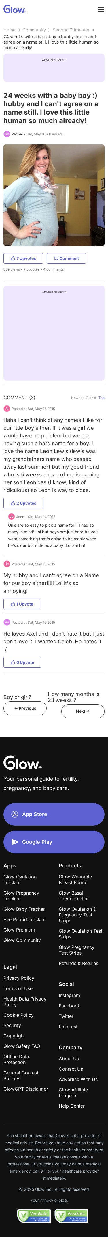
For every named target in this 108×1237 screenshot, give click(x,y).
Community (34, 30)
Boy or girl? (17, 697)
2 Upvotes (23, 503)
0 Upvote (22, 662)
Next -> (83, 711)
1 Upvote (22, 603)
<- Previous (25, 708)
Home (9, 30)
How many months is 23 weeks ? (74, 697)
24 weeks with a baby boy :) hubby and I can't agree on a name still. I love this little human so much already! (51, 42)
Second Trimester (71, 30)
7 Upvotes (23, 258)
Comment (66, 258)
